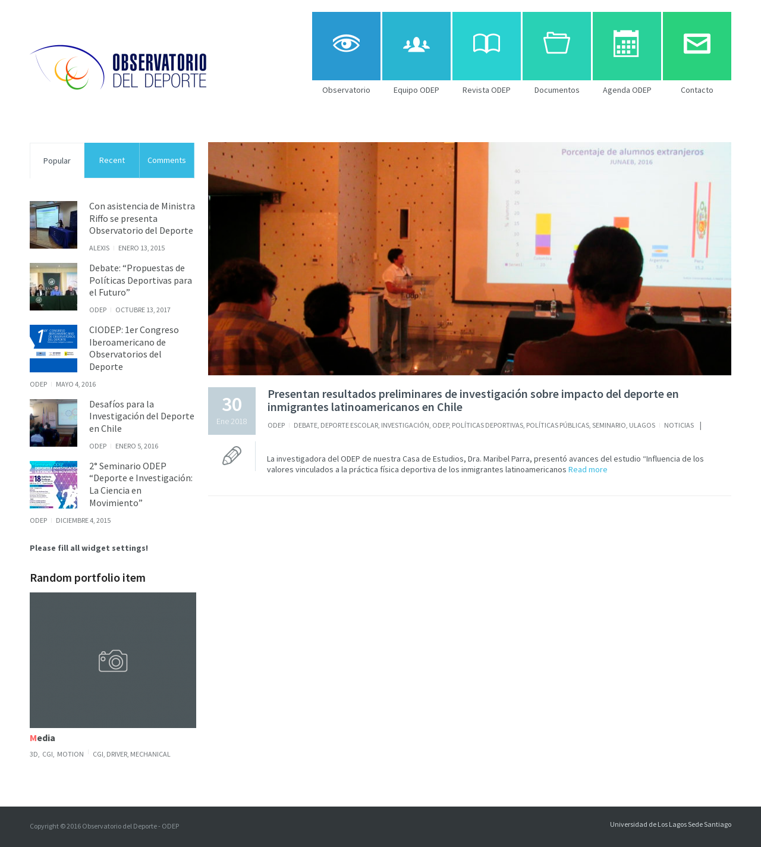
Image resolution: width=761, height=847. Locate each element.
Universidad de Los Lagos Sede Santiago (670, 824)
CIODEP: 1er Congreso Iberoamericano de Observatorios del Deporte (134, 348)
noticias (679, 425)
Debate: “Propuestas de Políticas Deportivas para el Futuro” (140, 280)
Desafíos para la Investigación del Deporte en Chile (141, 416)
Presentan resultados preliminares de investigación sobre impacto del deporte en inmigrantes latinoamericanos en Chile (473, 400)
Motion (70, 753)
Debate (305, 425)
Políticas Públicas (557, 425)
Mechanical (150, 753)
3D (34, 753)
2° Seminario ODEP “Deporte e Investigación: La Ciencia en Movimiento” (141, 484)
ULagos (642, 425)
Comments (166, 160)
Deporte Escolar (349, 425)
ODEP (276, 425)
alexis (99, 247)
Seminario (609, 425)
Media (42, 738)
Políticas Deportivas (487, 425)
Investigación (405, 425)
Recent (112, 160)
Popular (57, 160)
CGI (47, 753)
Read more (587, 469)
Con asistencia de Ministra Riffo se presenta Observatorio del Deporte (142, 218)
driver (116, 753)
